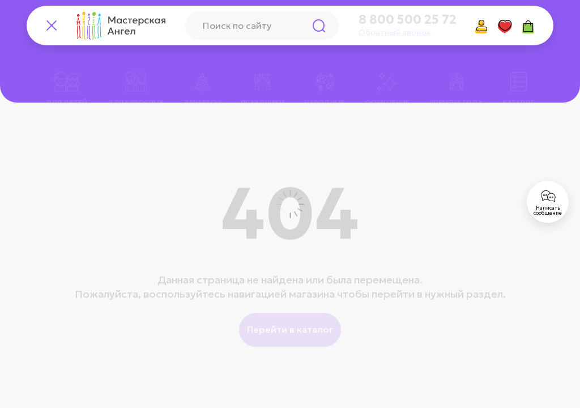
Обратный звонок (395, 32)
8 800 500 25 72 (408, 20)
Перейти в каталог (290, 314)
